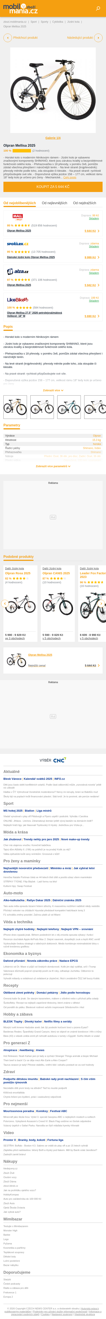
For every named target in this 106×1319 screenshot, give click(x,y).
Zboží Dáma (9, 1181)
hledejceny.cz (10, 1168)
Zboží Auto (9, 1203)
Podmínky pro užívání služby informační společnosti (60, 1311)
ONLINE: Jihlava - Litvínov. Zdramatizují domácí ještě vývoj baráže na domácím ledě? (48, 821)
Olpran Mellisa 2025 (19, 145)
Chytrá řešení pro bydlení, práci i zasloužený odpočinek (32, 1097)
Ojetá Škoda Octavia (14, 1207)
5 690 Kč (90, 316)
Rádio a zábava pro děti (15, 1288)
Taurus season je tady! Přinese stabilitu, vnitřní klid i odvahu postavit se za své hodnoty (48, 1064)
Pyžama (7, 1243)
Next (101, 604)
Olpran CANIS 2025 (56, 573)
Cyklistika (57, 21)
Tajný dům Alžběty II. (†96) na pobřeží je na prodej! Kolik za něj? (37, 849)
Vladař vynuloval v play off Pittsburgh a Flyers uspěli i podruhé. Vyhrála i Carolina (45, 816)
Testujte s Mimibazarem (15, 1226)
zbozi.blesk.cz (10, 1186)
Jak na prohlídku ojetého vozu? (19, 1190)
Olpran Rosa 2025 (17, 573)
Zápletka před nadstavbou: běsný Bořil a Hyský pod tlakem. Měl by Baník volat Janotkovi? (50, 1150)
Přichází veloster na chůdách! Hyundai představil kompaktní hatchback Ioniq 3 (44, 910)
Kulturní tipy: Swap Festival (17, 886)
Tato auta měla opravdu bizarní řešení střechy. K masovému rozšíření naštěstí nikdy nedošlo (51, 906)
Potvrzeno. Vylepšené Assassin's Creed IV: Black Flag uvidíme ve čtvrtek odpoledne (47, 1121)
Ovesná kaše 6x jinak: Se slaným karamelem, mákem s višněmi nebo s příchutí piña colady (51, 998)
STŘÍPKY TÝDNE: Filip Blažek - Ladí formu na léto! (30, 881)
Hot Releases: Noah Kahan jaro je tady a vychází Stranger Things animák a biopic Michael (50, 1056)
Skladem (94, 218)
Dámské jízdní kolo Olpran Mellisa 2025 (31, 257)
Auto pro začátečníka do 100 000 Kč (22, 1199)
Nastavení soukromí (62, 1314)
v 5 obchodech (52, 638)
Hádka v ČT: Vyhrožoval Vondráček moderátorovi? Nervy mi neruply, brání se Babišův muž (50, 792)
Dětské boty (9, 1256)
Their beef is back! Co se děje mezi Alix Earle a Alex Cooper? (35, 1060)
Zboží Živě (8, 1173)
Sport (34, 21)
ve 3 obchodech (15, 638)
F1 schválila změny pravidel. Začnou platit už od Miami (31, 914)
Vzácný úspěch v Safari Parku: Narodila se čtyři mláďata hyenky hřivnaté (41, 1125)
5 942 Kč (90, 285)
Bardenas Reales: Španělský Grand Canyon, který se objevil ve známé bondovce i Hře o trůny (52, 1031)
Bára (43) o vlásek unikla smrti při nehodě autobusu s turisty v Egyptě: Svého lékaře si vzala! (51, 1036)
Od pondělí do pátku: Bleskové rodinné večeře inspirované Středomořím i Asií (43, 1007)
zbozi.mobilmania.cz (14, 21)
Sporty (44, 21)
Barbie (6, 1234)
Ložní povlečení (11, 1261)
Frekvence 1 (9, 1292)
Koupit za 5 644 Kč (53, 187)
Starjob (7, 1279)
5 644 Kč (90, 230)
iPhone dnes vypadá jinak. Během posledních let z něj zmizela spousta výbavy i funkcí (48, 934)
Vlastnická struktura (84, 1314)
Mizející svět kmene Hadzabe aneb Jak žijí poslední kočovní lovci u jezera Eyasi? (45, 1027)
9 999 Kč (90, 257)
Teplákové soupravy (13, 1252)
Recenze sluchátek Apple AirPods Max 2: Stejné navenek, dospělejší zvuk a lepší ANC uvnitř (51, 939)
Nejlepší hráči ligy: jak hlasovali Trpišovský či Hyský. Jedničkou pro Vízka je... (43, 825)
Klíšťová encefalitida (14, 1092)
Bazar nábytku (10, 1265)
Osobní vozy (9, 1177)
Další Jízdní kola (14, 568)
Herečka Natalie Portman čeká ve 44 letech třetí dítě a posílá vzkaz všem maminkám (47, 877)
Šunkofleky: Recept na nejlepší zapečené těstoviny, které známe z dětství (41, 1002)
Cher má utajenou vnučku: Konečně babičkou (27, 845)
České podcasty (11, 1283)
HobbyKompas (11, 1194)
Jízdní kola (73, 21)
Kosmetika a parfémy (14, 1248)
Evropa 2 (8, 1296)
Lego (6, 1239)
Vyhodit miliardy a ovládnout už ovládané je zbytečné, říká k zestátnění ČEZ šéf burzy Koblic (51, 978)
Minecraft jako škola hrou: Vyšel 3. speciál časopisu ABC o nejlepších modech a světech (49, 1117)
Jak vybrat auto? (12, 1212)
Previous (5, 603)
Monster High (10, 1230)
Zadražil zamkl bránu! (14, 1154)
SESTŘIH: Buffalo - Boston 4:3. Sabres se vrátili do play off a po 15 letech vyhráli (45, 1145)
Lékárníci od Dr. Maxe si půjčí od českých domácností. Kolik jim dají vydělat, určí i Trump (49, 966)
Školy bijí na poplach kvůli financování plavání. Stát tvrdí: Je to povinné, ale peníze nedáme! (51, 796)
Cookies (45, 1314)
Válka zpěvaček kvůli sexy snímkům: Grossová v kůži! (31, 854)
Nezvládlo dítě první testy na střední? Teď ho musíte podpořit (35, 1088)
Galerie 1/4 (53, 138)
